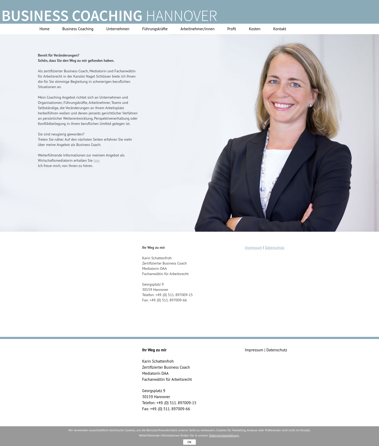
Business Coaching (77, 28)
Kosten (255, 28)
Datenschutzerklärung (224, 435)
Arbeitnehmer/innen (198, 28)
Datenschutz (274, 247)
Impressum (253, 247)
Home (44, 28)
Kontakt (279, 28)
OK (189, 442)
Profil (231, 28)
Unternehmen (117, 28)
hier (96, 160)
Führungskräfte (155, 28)
